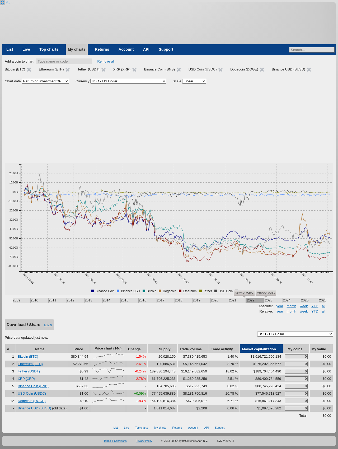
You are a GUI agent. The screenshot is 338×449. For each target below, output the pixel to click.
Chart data (13, 81)
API (146, 49)
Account (126, 49)
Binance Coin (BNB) (33, 386)
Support (166, 49)
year (279, 306)
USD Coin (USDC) (32, 393)
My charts (77, 49)
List (9, 49)
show (48, 325)
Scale (177, 81)
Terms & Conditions (115, 440)
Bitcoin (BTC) (28, 356)
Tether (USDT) (29, 371)
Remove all (105, 61)
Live (26, 49)
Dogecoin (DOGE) (31, 401)
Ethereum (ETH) (30, 364)
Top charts (48, 49)
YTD (314, 306)
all (323, 306)
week (304, 306)
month (291, 306)
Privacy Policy (144, 440)
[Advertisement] (169, 123)
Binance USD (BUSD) (34, 408)
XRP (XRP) (26, 379)
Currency (83, 81)
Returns (102, 49)
